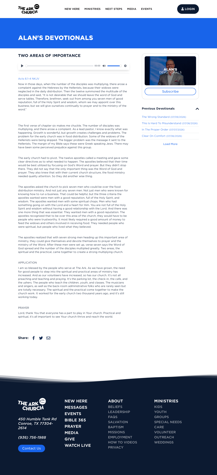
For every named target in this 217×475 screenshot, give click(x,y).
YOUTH (160, 412)
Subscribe (170, 91)
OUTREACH (164, 437)
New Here (76, 401)
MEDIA (131, 8)
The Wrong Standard (164, 116)
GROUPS (161, 417)
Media (72, 432)
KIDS (158, 407)
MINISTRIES (92, 8)
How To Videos (122, 442)
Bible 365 (75, 420)
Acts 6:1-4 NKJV (28, 78)
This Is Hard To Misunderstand (170, 123)
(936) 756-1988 (32, 437)
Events (73, 413)
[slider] (59, 65)
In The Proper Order (163, 129)
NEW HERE (72, 8)
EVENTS (146, 8)
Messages (76, 407)
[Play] (22, 65)
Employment (120, 437)
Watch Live (78, 445)
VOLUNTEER (165, 432)
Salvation (118, 422)
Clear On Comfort (162, 135)
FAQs (112, 417)
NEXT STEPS (113, 8)
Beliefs (115, 407)
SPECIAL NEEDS (168, 422)
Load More (170, 144)
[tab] (170, 108)
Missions (116, 432)
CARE (159, 427)
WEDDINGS (164, 442)
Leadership (119, 412)
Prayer (73, 426)
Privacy (115, 447)
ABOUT (115, 401)
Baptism (116, 427)
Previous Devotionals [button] (158, 108)
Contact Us (31, 448)
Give (70, 439)
